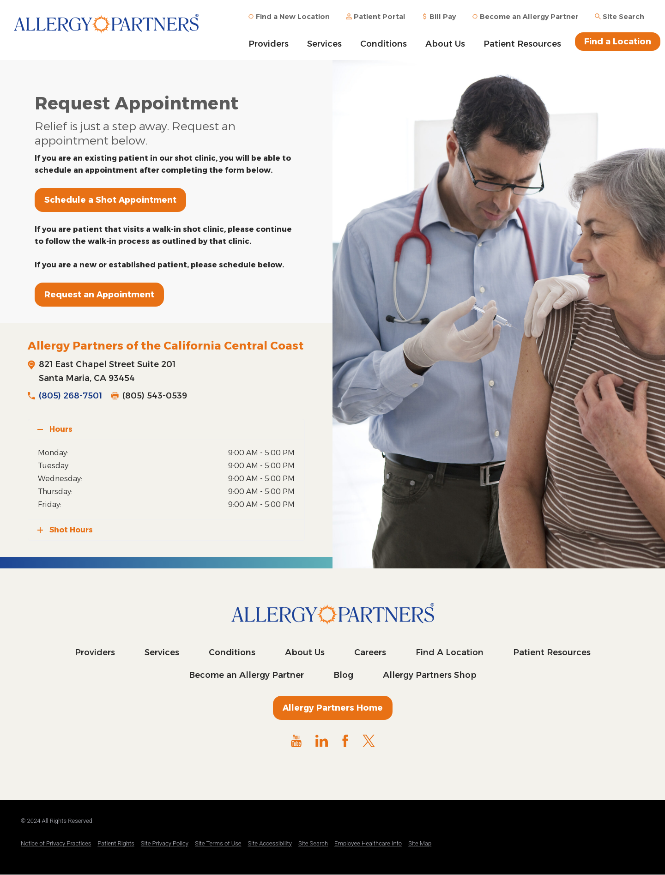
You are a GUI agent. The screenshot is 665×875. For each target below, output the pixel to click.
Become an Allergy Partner (246, 675)
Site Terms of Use (218, 843)
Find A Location (450, 652)
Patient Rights (115, 843)
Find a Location (617, 41)
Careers (370, 652)
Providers (268, 43)
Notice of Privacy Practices (56, 843)
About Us (445, 43)
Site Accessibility (270, 843)
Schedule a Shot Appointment (110, 200)
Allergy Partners (106, 30)
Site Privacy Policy (164, 843)
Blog (343, 675)
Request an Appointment (99, 295)
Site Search (313, 843)
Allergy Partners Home (333, 708)
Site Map (419, 843)
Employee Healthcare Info (368, 843)
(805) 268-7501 (70, 396)
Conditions (383, 43)
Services (324, 43)
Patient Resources (522, 43)
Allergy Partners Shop (430, 675)
